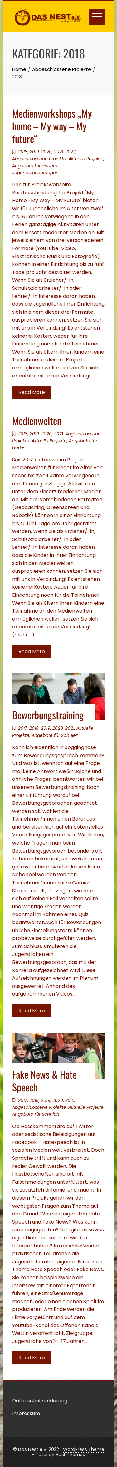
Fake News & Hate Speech (44, 1080)
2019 (34, 152)
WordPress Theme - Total (68, 1452)
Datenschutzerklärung (39, 1400)
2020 (46, 152)
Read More (31, 392)
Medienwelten (36, 420)
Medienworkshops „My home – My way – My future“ (52, 126)
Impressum (26, 1413)
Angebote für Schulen (55, 735)
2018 (22, 152)
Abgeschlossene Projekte (39, 158)
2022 (70, 152)
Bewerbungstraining (48, 714)
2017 (22, 728)
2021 (58, 152)
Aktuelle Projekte (86, 158)
